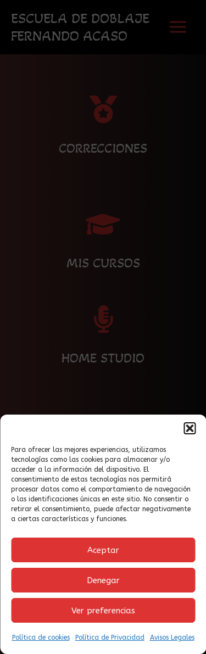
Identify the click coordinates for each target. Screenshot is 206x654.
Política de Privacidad (109, 637)
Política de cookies (41, 637)
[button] (189, 428)
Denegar (103, 580)
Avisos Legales (172, 637)
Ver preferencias (103, 611)
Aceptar (103, 550)
